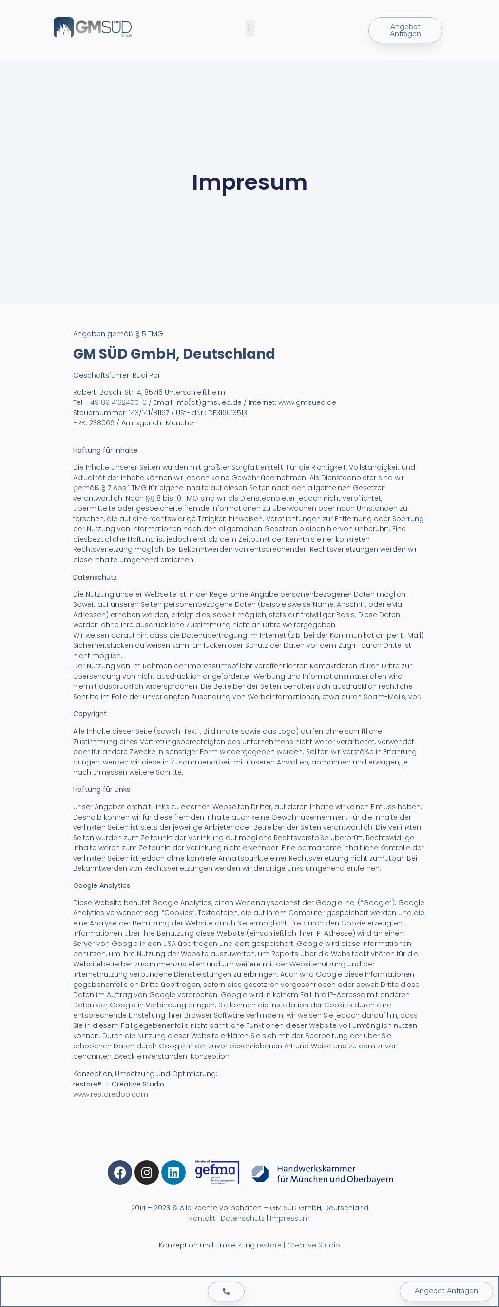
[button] (250, 28)
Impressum (290, 1218)
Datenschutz (243, 1218)
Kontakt (202, 1218)
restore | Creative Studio (298, 1245)
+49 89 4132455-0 (116, 402)
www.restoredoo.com (110, 1094)
